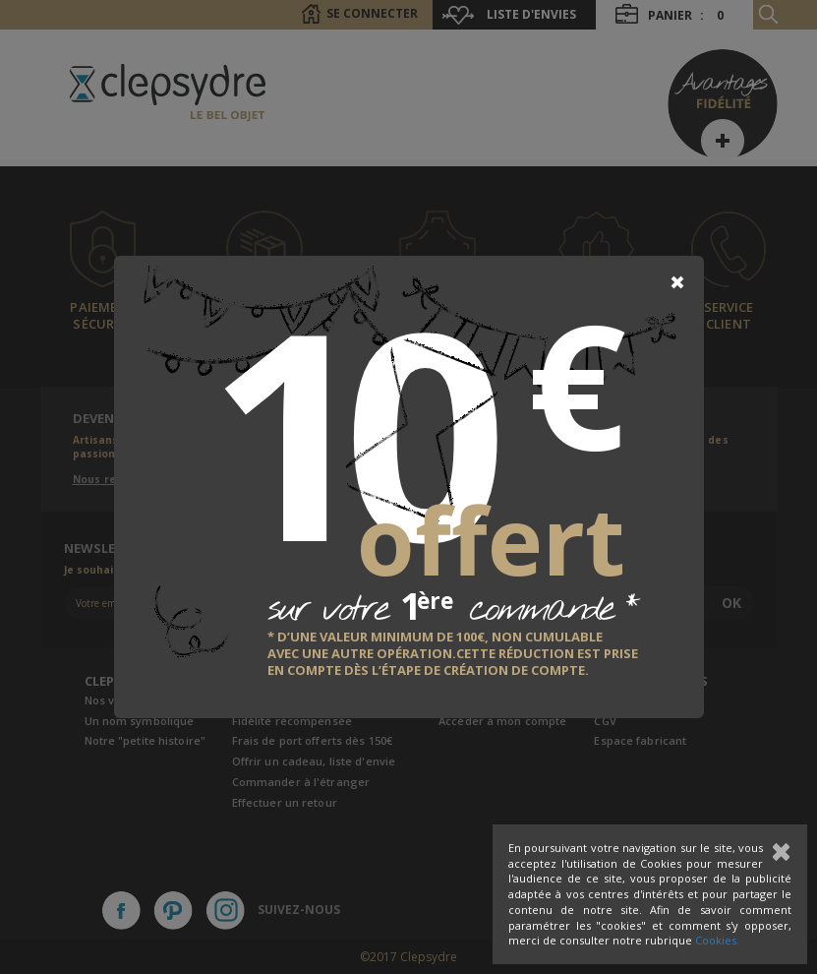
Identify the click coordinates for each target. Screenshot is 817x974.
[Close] (677, 282)
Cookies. (717, 940)
